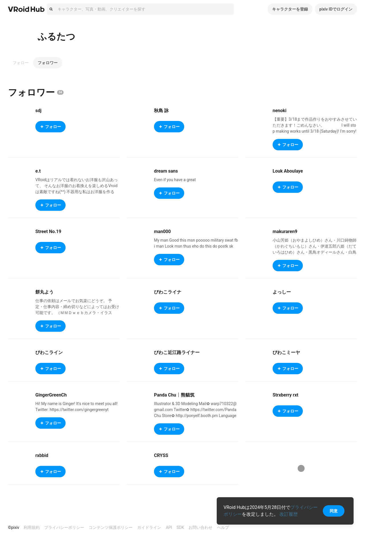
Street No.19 (48, 231)
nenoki (279, 110)
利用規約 (32, 527)
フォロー (21, 62)
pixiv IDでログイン (335, 9)
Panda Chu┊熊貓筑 (174, 395)
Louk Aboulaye (288, 171)
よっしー (282, 292)
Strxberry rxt (285, 395)
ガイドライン (149, 527)
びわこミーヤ (286, 352)
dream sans (166, 171)
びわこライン (49, 352)
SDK (180, 527)
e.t (38, 171)
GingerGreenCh (51, 395)
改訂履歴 (288, 514)
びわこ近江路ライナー (177, 352)
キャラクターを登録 (290, 9)
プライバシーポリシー (64, 527)
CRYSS (161, 455)
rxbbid (41, 455)
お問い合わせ (200, 527)
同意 (334, 511)
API (169, 527)
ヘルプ (223, 527)
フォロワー (48, 62)
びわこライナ (167, 292)
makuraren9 (285, 231)
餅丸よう (44, 292)
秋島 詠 (161, 110)
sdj (38, 110)
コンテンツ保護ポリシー (111, 527)
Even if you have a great (175, 179)
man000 (162, 231)
